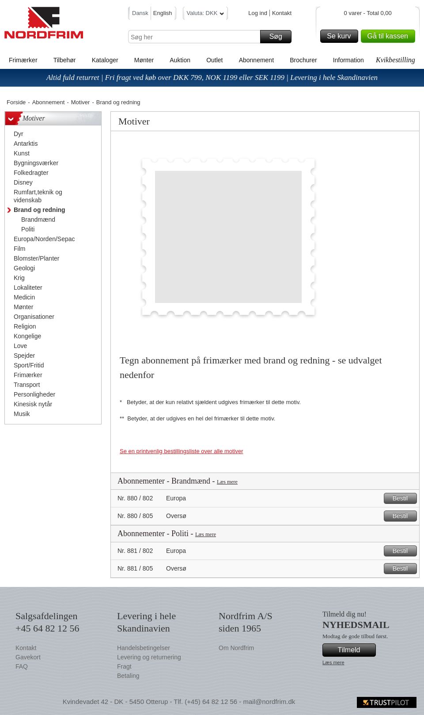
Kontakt (282, 13)
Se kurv (341, 36)
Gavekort (28, 657)
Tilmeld (355, 650)
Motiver (80, 102)
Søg (279, 36)
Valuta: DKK (205, 14)
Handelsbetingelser (143, 647)
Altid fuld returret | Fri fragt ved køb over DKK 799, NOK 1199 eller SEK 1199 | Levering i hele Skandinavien (212, 77)
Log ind (257, 13)
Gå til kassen (390, 36)
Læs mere (227, 482)
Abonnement (256, 60)
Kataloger (105, 60)
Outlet (214, 60)
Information (348, 60)
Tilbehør (64, 60)
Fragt (124, 666)
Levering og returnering (149, 657)
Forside (16, 102)
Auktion (180, 60)
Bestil (403, 498)
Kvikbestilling (395, 60)
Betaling (128, 675)
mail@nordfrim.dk (269, 701)
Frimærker (23, 60)
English (162, 13)
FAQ (21, 666)
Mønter (144, 60)
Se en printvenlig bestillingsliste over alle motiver (181, 451)
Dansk (140, 13)
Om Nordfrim (236, 647)
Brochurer (303, 60)
